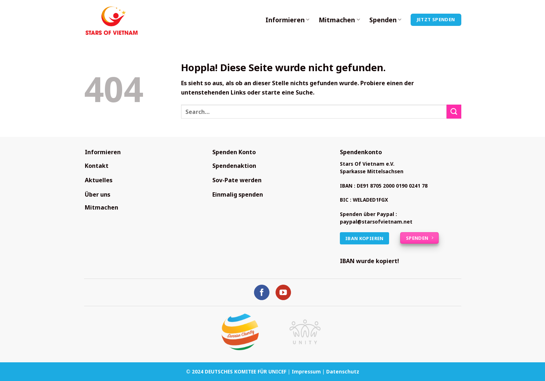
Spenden (385, 19)
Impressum (306, 371)
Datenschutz (342, 371)
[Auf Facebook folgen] (261, 292)
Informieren (287, 19)
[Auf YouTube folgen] (283, 292)
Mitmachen (339, 19)
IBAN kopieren (364, 238)
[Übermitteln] (454, 112)
